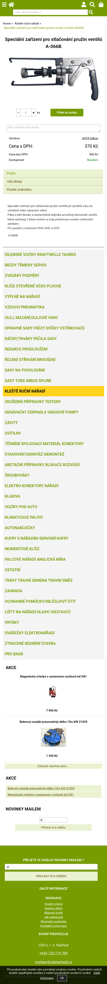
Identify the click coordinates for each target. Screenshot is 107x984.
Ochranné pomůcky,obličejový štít (40, 601)
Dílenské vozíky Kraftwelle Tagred (40, 254)
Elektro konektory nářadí (31, 485)
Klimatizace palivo (24, 517)
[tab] (53, 169)
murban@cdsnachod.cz (53, 962)
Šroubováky (17, 475)
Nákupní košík (53, 912)
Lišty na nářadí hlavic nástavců (38, 612)
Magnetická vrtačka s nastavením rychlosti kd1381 (53, 676)
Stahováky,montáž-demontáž (34, 454)
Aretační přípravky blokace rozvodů (42, 464)
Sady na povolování (25, 370)
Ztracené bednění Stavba (30, 643)
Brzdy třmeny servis (25, 265)
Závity (11, 422)
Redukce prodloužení (26, 349)
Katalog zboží (53, 908)
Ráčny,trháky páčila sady (31, 338)
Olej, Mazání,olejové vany (31, 317)
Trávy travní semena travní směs (38, 580)
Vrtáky (12, 622)
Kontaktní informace (53, 926)
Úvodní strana (54, 904)
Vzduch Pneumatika (24, 307)
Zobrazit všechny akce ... (54, 766)
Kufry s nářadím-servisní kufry (36, 538)
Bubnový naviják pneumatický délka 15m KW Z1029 (53, 722)
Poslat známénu (19, 189)
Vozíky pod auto (21, 507)
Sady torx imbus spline (28, 380)
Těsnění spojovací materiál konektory (44, 443)
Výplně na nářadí (22, 296)
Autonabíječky (20, 528)
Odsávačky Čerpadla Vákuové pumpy (41, 412)
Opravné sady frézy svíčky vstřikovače (45, 328)
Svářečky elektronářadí (30, 633)
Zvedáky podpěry (22, 275)
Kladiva (12, 496)
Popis (11, 173)
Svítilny (13, 433)
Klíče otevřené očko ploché (33, 286)
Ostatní (12, 570)
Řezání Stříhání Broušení (30, 359)
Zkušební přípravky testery (33, 401)
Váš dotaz (14, 181)
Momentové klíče (22, 549)
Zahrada (13, 591)
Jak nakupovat (53, 917)
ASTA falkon (90, 138)
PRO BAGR (14, 654)
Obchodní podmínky (53, 921)
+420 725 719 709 (53, 953)
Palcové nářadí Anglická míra (35, 559)
